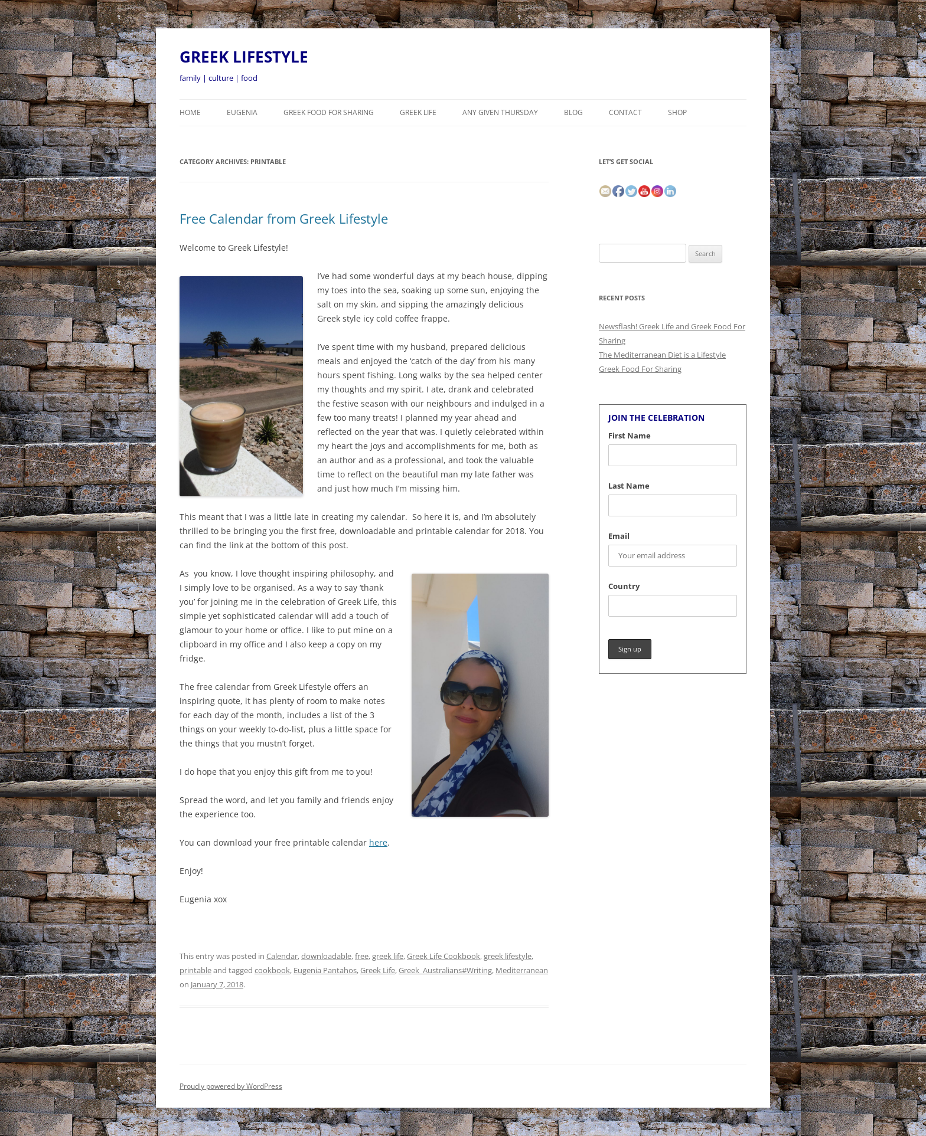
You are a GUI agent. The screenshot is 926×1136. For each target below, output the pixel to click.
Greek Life (418, 112)
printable (195, 970)
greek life (387, 956)
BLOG (573, 112)
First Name (629, 435)
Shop (677, 112)
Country (624, 586)
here (378, 842)
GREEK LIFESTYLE (244, 56)
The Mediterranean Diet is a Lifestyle (662, 354)
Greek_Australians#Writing (445, 970)
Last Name (629, 485)
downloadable (326, 956)
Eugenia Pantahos (325, 970)
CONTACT (625, 112)
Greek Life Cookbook (443, 956)
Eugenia (242, 112)
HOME (190, 112)
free (362, 956)
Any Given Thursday (500, 112)
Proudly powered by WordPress (231, 1086)
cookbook (272, 970)
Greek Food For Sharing (328, 112)
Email (619, 536)
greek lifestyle (508, 956)
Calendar (282, 956)
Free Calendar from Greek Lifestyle (284, 218)
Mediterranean (521, 970)
